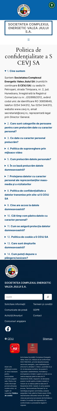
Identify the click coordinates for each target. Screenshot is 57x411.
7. (26, 180)
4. (25, 150)
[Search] (48, 297)
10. (26, 217)
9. (22, 207)
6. (24, 167)
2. (28, 127)
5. (29, 159)
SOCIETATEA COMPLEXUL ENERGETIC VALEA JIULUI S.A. (28, 28)
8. (27, 194)
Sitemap (47, 338)
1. (16, 70)
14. (21, 255)
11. (27, 228)
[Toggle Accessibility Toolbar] (52, 5)
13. (20, 245)
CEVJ (11, 338)
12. (27, 236)
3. (25, 139)
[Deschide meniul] (28, 39)
